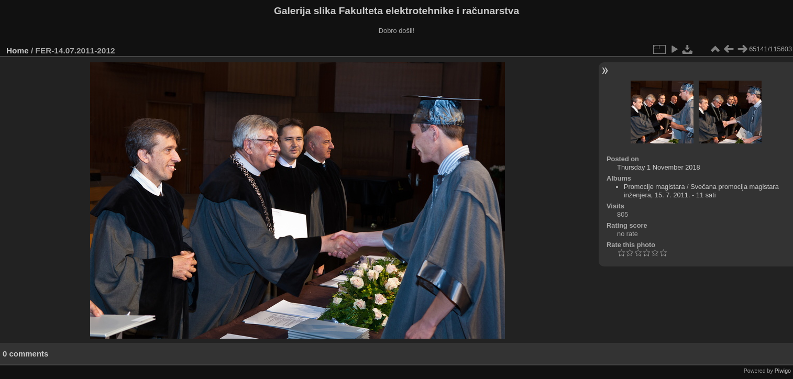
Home (17, 50)
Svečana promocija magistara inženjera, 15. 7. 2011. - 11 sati (701, 191)
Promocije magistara (654, 187)
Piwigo (783, 370)
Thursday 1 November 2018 (658, 167)
